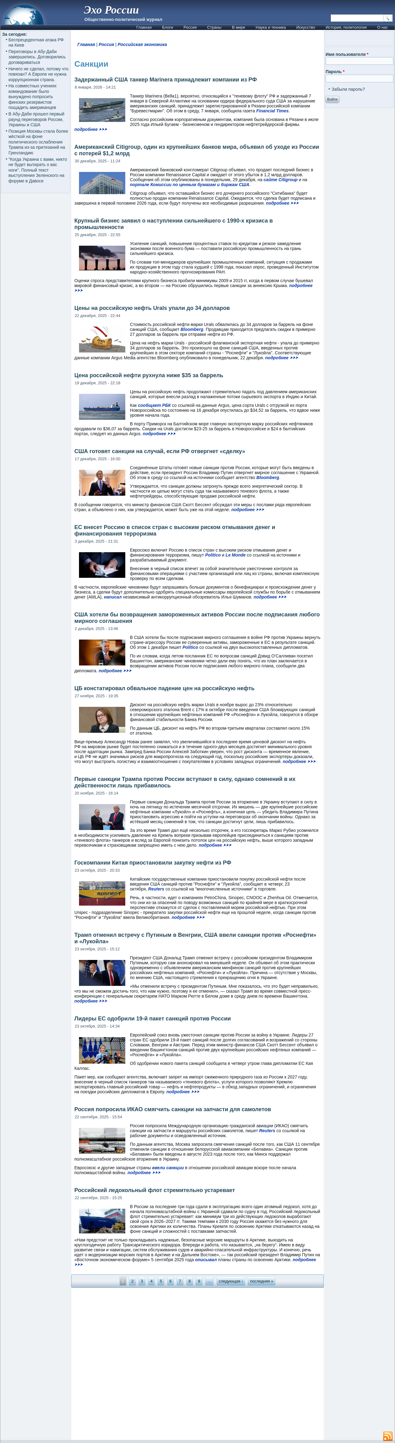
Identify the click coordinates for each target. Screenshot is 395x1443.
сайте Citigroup (280, 179)
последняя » (261, 1281)
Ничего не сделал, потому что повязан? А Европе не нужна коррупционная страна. (39, 74)
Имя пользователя (347, 54)
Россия (190, 27)
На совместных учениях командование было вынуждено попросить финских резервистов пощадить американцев (33, 96)
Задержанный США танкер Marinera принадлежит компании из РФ (165, 80)
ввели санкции (168, 1167)
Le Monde (236, 555)
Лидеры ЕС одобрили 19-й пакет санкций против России (152, 1019)
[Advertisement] (197, 1363)
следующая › (231, 1281)
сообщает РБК (154, 405)
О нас (382, 27)
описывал (206, 1259)
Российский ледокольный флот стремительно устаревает (154, 1190)
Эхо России (111, 10)
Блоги (167, 27)
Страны (214, 27)
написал (113, 596)
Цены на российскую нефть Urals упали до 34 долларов (152, 308)
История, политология (346, 27)
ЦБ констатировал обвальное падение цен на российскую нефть (164, 688)
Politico (213, 555)
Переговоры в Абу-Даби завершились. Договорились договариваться (37, 57)
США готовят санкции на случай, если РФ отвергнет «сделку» (159, 451)
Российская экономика (142, 44)
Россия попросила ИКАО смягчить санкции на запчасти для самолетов (172, 1109)
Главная (144, 27)
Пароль (335, 71)
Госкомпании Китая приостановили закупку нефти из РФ (152, 863)
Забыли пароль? (348, 89)
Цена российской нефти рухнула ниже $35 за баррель (148, 375)
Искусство (305, 27)
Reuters (156, 888)
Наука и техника (271, 27)
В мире (238, 27)
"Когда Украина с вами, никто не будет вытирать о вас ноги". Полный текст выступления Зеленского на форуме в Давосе (38, 170)
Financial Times (272, 110)
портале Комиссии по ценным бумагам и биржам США (189, 184)
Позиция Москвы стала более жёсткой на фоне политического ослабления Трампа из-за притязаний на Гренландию (38, 142)
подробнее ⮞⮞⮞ (90, 129)
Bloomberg (192, 329)
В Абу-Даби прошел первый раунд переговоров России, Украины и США (36, 119)
